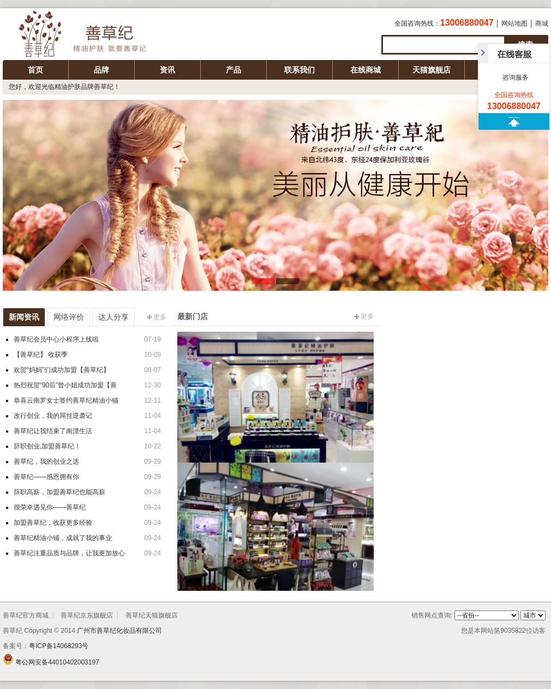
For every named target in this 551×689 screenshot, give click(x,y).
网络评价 (68, 317)
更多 (156, 317)
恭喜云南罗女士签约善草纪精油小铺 (66, 400)
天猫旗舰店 (431, 69)
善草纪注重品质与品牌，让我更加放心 (69, 553)
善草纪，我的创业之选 (46, 461)
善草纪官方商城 (26, 615)
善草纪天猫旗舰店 (151, 615)
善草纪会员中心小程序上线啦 (56, 339)
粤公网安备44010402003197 (57, 662)
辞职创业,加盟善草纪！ (47, 446)
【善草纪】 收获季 (41, 354)
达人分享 (113, 317)
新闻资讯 (24, 317)
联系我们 (299, 69)
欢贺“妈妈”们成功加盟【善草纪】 (62, 370)
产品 (233, 69)
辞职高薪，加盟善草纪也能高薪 (59, 492)
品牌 (101, 69)
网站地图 (514, 23)
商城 (541, 23)
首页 (35, 69)
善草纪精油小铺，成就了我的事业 (63, 538)
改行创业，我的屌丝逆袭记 (53, 416)
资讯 (167, 69)
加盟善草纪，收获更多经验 (53, 522)
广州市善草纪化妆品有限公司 (92, 35)
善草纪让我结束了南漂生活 (53, 431)
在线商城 (365, 69)
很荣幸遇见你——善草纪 (50, 507)
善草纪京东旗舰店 (87, 615)
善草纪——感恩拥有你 (46, 477)
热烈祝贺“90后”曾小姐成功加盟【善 (65, 385)
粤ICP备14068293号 (58, 646)
